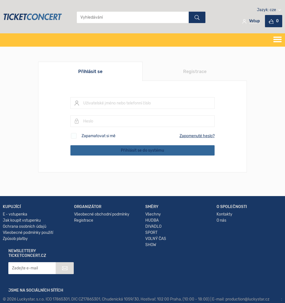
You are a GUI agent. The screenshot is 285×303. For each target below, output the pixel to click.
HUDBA (152, 237)
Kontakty (224, 231)
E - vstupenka (15, 231)
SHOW (150, 261)
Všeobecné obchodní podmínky (101, 231)
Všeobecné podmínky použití (28, 249)
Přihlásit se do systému (142, 150)
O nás (221, 237)
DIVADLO (153, 243)
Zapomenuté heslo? (197, 136)
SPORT (151, 249)
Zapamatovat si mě (99, 136)
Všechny (153, 231)
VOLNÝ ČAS (155, 255)
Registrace (195, 71)
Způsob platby (15, 255)
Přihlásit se (90, 71)
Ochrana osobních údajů (24, 243)
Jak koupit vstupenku (22, 237)
